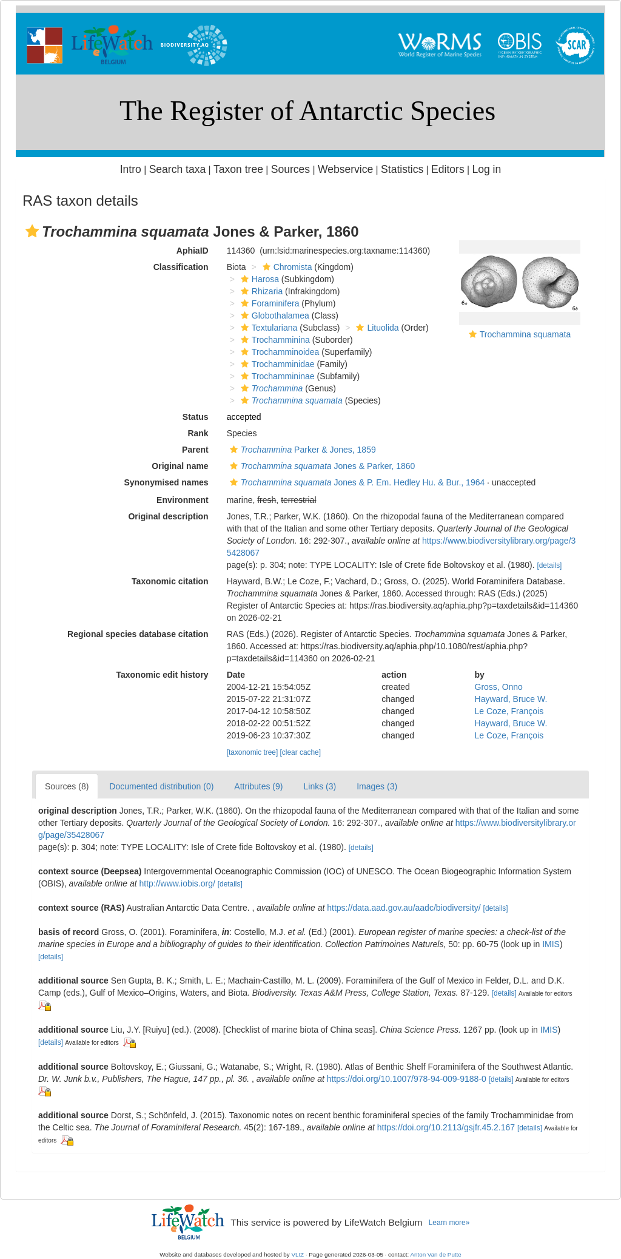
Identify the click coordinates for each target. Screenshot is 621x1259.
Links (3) (319, 786)
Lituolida (375, 327)
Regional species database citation (138, 634)
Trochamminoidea (279, 352)
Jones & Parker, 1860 (321, 466)
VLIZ (297, 1254)
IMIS (551, 944)
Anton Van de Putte (436, 1254)
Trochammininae (276, 376)
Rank (197, 433)
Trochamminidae (276, 364)
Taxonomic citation (170, 581)
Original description (168, 516)
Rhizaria (260, 291)
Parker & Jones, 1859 (301, 449)
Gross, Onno (499, 687)
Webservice (345, 169)
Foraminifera (269, 303)
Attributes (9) (258, 786)
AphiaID (192, 250)
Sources (290, 169)
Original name (180, 466)
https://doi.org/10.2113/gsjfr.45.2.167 (446, 1127)
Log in (486, 169)
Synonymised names (166, 482)
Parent (195, 449)
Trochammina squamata (525, 334)
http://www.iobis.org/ (177, 883)
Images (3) (377, 786)
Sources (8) (67, 786)
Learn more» (449, 1222)
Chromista (286, 267)
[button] (32, 231)
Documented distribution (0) (161, 786)
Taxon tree (238, 169)
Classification (181, 267)
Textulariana (268, 327)
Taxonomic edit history (162, 675)
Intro (130, 169)
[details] (549, 565)
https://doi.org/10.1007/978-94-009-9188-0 (406, 1079)
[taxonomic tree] (252, 752)
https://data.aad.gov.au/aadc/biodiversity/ (403, 908)
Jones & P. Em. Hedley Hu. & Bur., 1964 (356, 482)
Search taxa (177, 169)
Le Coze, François (509, 711)
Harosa (258, 279)
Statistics (402, 169)
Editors (448, 169)
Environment (182, 500)
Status (196, 417)
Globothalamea (273, 315)
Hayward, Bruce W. (511, 699)
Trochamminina (274, 340)
